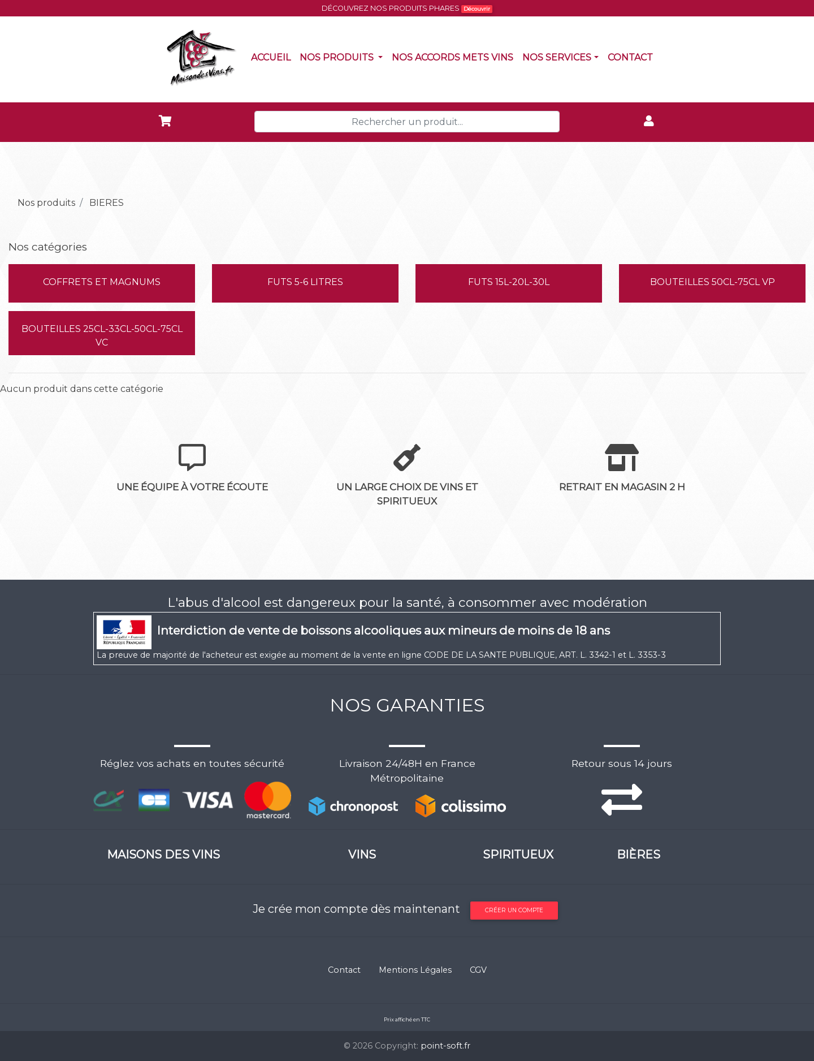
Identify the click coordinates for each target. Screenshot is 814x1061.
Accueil (273, 56)
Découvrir (477, 9)
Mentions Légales (415, 970)
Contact (632, 56)
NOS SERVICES (556, 57)
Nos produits (343, 56)
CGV (478, 970)
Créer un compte (514, 910)
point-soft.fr (445, 1046)
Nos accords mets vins (455, 56)
